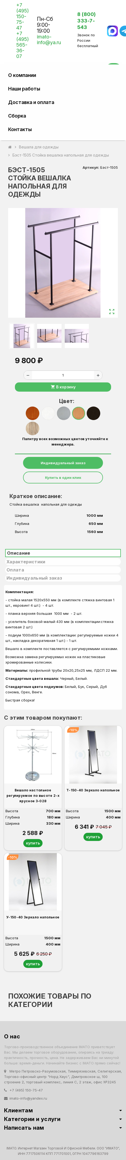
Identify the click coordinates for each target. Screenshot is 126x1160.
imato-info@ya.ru (49, 39)
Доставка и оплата (31, 102)
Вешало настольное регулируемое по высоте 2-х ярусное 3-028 (33, 795)
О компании (22, 75)
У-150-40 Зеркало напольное (32, 917)
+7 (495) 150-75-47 (22, 16)
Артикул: (91, 167)
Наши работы (24, 89)
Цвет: (65, 401)
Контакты (20, 129)
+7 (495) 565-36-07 (22, 45)
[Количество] (63, 375)
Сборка (17, 116)
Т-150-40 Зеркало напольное (93, 790)
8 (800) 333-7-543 (86, 20)
